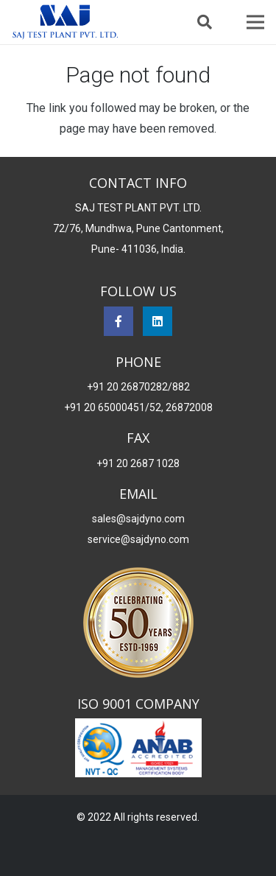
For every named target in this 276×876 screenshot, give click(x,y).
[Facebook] (118, 321)
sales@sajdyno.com (138, 519)
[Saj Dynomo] (65, 22)
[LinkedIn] (157, 321)
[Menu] (255, 22)
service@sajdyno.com (138, 539)
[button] (204, 22)
